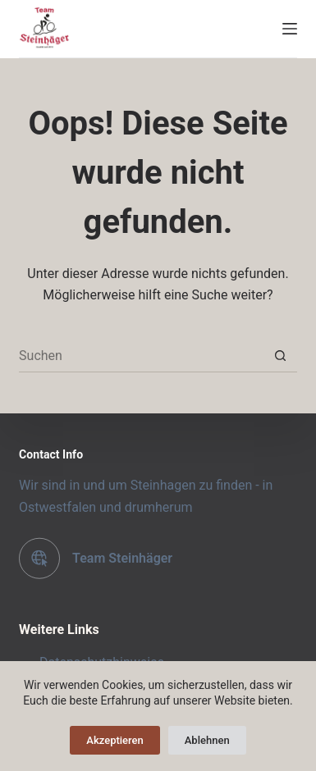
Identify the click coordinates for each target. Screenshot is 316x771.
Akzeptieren (114, 740)
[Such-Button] (280, 356)
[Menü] (289, 28)
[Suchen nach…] (141, 356)
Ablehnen (207, 740)
